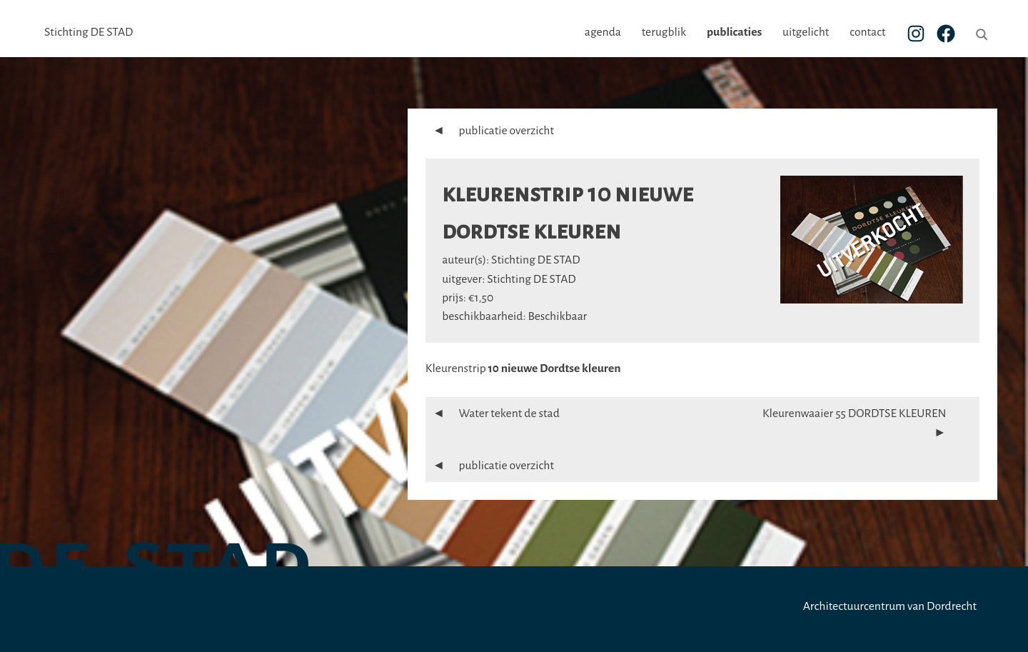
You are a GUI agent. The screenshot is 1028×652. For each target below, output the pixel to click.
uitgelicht (805, 32)
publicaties (734, 32)
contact (867, 32)
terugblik (664, 32)
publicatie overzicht (489, 130)
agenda (603, 32)
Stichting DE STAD (88, 32)
